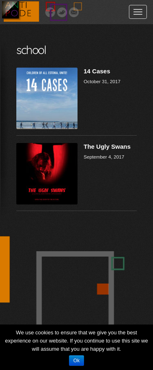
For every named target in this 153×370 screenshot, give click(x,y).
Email (74, 12)
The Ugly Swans (107, 146)
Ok (76, 360)
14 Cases (97, 71)
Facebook (50, 12)
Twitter (62, 12)
